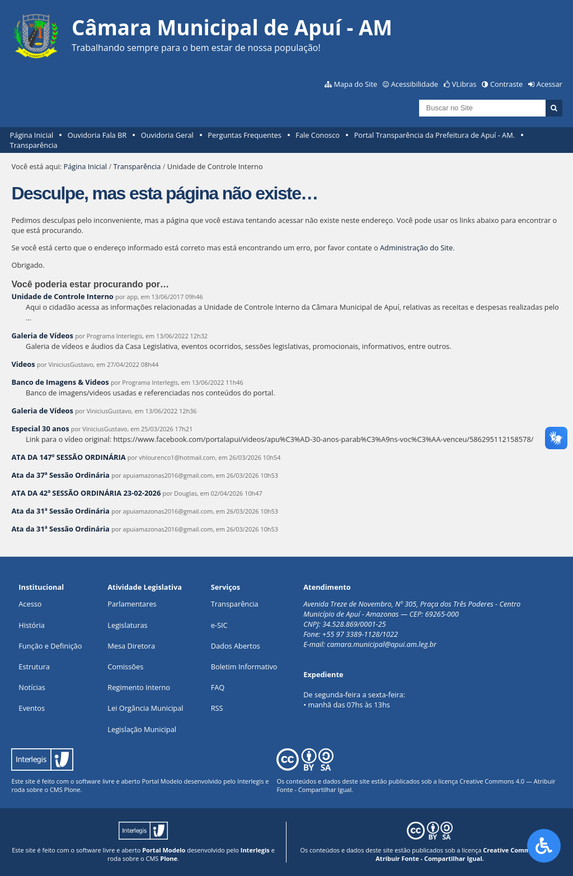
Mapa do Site (355, 84)
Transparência (34, 145)
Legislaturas (127, 625)
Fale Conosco (317, 135)
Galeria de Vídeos (42, 335)
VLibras (464, 84)
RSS (217, 708)
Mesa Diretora (131, 646)
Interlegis (250, 781)
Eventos (31, 708)
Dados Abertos (235, 646)
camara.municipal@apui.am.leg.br (381, 644)
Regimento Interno (138, 687)
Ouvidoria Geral (167, 135)
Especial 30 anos (40, 428)
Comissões (125, 666)
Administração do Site (416, 248)
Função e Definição (50, 646)
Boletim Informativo (244, 666)
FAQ (218, 687)
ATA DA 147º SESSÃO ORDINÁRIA (68, 457)
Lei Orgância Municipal (145, 708)
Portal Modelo (162, 781)
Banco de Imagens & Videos (60, 382)
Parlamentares (131, 604)
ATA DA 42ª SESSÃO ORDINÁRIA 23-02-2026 (86, 493)
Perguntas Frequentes (244, 135)
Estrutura (34, 666)
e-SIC (219, 625)
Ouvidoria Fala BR (97, 135)
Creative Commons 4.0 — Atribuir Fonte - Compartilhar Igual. (467, 854)
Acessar (549, 84)
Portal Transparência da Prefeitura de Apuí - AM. (434, 135)
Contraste (506, 84)
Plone (72, 789)
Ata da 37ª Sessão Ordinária (60, 475)
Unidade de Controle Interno (62, 296)
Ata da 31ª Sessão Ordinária (60, 511)
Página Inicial (32, 135)
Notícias (31, 687)
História (31, 625)
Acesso (29, 604)
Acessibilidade (414, 84)
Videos (23, 364)
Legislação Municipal (141, 729)
